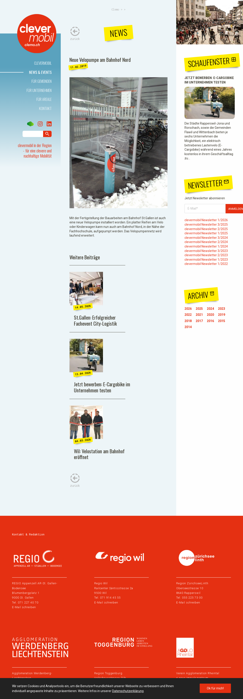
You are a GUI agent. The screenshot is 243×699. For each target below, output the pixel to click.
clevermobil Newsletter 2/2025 (206, 229)
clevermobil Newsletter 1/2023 (206, 259)
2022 (188, 314)
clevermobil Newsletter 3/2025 (206, 224)
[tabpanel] (118, 142)
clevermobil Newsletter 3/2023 (206, 251)
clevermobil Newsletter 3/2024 (206, 237)
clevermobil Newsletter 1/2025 (206, 233)
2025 (199, 308)
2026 (188, 308)
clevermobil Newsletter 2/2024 (206, 242)
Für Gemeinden (41, 81)
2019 (221, 314)
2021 (199, 314)
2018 (188, 321)
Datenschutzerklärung (128, 691)
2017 (199, 321)
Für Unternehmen (39, 90)
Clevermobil (43, 63)
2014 (188, 327)
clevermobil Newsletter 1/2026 (206, 220)
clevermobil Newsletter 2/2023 (206, 255)
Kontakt (45, 108)
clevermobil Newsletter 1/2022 (206, 264)
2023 (221, 308)
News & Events (40, 72)
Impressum (19, 675)
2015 (221, 321)
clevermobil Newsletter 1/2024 (206, 246)
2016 (210, 321)
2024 (210, 308)
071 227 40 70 (28, 543)
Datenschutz (43, 675)
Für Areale (44, 99)
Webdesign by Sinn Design (210, 675)
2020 (210, 314)
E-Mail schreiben (24, 548)
